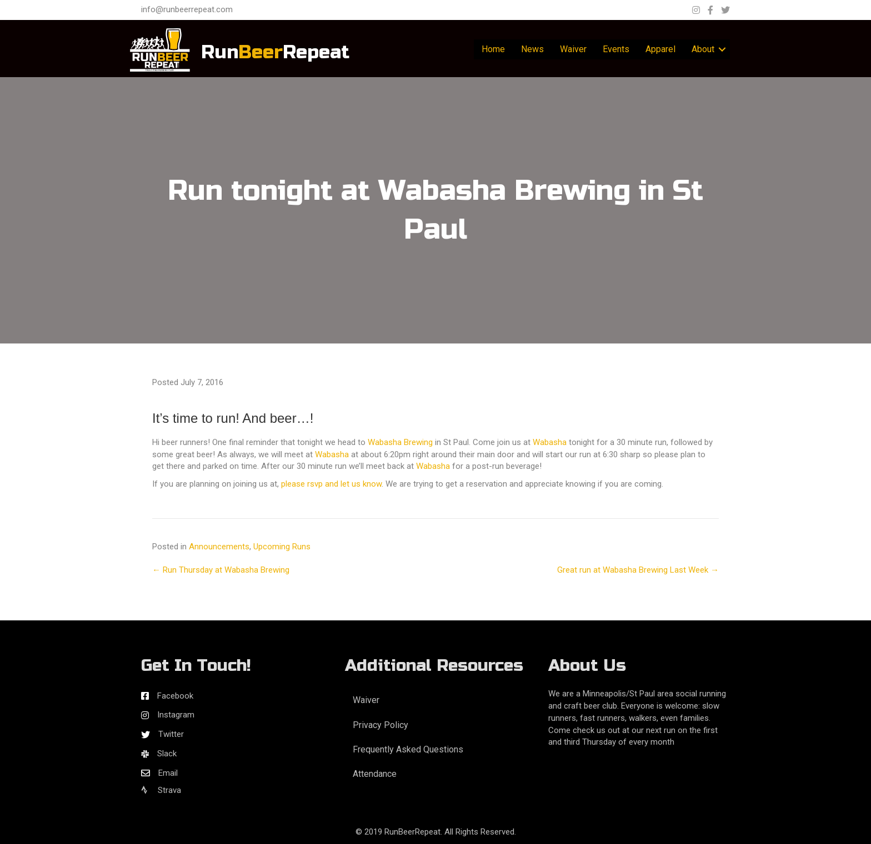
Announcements (219, 547)
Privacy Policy (380, 725)
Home (493, 49)
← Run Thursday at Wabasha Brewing (220, 570)
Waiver (573, 49)
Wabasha (550, 442)
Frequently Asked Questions (408, 749)
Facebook (175, 696)
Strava (161, 790)
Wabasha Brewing (400, 442)
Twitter (171, 734)
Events (616, 49)
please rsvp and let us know (331, 484)
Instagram (175, 715)
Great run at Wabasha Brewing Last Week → (638, 570)
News (532, 49)
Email (168, 773)
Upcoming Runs (282, 547)
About (703, 49)
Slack (167, 754)
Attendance (375, 774)
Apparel (660, 49)
